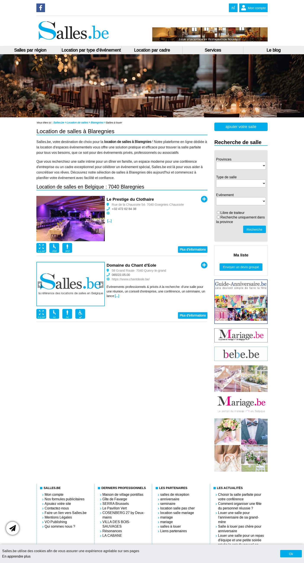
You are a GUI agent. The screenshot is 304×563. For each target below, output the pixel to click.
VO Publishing (56, 522)
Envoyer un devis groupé (241, 267)
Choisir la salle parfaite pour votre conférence (239, 496)
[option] (70, 219)
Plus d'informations (193, 250)
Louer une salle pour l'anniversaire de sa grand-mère (238, 517)
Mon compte (252, 7)
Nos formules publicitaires (64, 499)
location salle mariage (177, 512)
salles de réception (174, 494)
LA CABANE (112, 535)
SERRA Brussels (115, 503)
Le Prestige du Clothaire (130, 199)
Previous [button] (39, 284)
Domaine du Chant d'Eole (131, 265)
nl (233, 7)
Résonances (112, 531)
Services (213, 50)
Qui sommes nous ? (60, 526)
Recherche (254, 229)
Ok (291, 554)
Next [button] (101, 284)
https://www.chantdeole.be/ (131, 279)
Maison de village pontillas (122, 494)
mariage (166, 517)
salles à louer (170, 526)
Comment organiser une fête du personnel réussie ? (240, 505)
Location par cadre (152, 50)
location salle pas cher (177, 508)
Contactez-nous (57, 508)
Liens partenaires (173, 531)
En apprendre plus (16, 556)
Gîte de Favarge (114, 499)
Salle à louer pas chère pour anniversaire (239, 528)
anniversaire (169, 499)
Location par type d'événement (91, 50)
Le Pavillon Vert (114, 508)
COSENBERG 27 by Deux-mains (123, 515)
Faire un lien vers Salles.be (66, 512)
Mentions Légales (58, 517)
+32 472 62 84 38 (124, 209)
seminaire (167, 503)
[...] (109, 221)
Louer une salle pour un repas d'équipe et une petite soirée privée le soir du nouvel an (241, 540)
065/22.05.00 (121, 275)
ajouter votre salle (241, 127)
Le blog (274, 50)
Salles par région (30, 50)
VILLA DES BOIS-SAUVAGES (116, 524)
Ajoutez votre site (58, 503)
